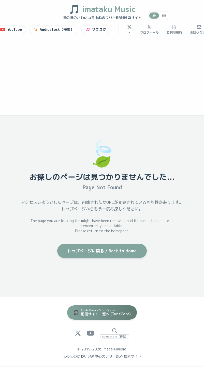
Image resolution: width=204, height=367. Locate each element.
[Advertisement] (102, 77)
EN (164, 15)
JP (154, 15)
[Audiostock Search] (114, 333)
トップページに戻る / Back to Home (102, 251)
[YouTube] (90, 333)
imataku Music (102, 9)
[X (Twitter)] (78, 333)
